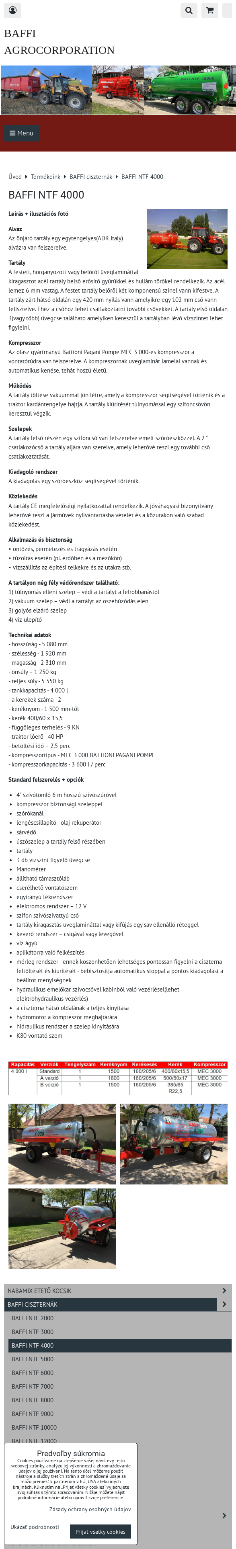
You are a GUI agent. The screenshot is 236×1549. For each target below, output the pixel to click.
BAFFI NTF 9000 (32, 1414)
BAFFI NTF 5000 (32, 1359)
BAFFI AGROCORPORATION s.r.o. (59, 50)
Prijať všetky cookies (100, 1531)
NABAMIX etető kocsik (120, 1290)
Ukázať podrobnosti (34, 1527)
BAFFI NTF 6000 (32, 1373)
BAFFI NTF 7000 (32, 1386)
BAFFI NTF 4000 (32, 1345)
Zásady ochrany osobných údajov (90, 1509)
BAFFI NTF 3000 (32, 1332)
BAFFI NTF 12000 (34, 1441)
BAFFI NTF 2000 (32, 1318)
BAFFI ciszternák (120, 1304)
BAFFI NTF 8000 (32, 1400)
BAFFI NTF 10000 (34, 1427)
